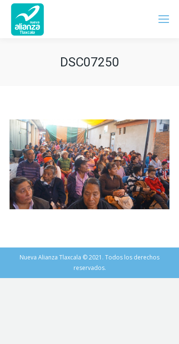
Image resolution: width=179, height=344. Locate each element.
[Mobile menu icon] (163, 19)
